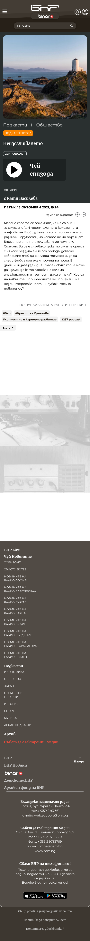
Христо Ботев (15, 569)
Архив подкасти (18, 725)
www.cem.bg (45, 851)
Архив (9, 734)
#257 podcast (70, 319)
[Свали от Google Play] (56, 895)
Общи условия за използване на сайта (45, 911)
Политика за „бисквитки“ (45, 928)
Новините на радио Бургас (15, 600)
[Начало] (45, 8)
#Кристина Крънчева (32, 313)
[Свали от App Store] (34, 895)
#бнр (7, 313)
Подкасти (15, 125)
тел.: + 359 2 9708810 (45, 837)
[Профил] (85, 12)
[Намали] (83, 214)
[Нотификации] (77, 12)
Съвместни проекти (13, 695)
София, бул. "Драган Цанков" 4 (45, 806)
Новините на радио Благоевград (20, 589)
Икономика (14, 672)
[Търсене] (71, 26)
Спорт (9, 711)
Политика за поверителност (45, 920)
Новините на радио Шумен (15, 655)
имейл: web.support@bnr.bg (45, 815)
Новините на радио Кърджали (18, 633)
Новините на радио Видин (15, 622)
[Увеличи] (77, 214)
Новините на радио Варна (15, 611)
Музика (10, 718)
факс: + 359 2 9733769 (45, 841)
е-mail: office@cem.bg (45, 846)
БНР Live (12, 550)
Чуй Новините (18, 556)
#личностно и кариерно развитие (30, 319)
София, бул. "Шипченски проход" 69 (45, 832)
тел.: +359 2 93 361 (45, 811)
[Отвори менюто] (4, 11)
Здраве (9, 686)
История (11, 704)
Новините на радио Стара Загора (20, 644)
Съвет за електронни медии (31, 742)
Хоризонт (12, 562)
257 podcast (15, 154)
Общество (49, 125)
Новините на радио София (15, 578)
